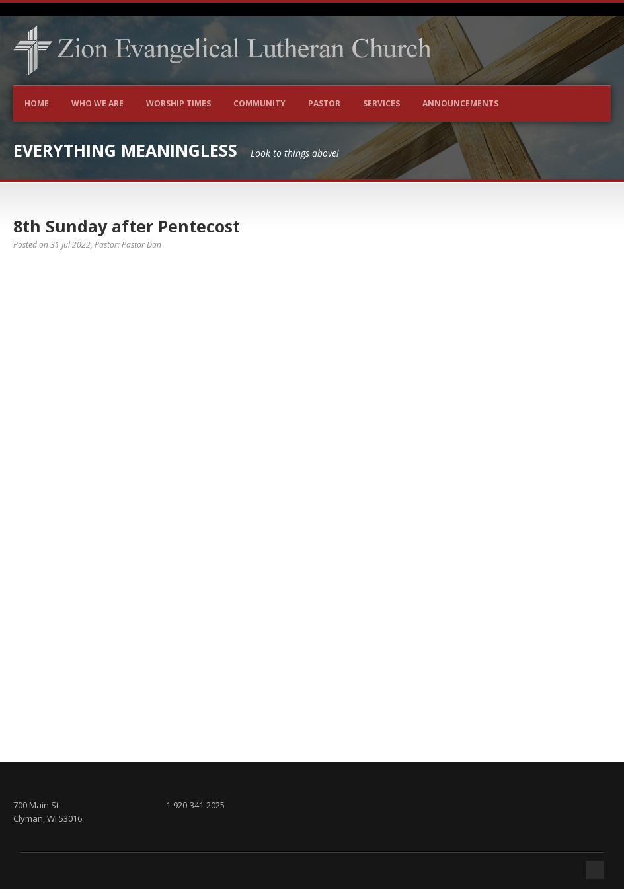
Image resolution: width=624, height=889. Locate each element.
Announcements (460, 103)
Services (381, 103)
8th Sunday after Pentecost (126, 226)
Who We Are (97, 103)
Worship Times (178, 103)
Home (36, 103)
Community (259, 103)
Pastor (324, 103)
